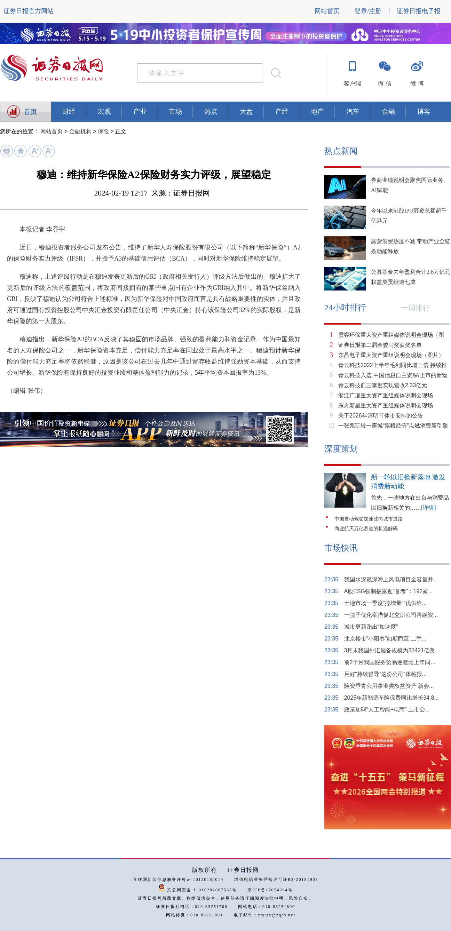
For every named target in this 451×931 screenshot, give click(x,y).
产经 (281, 111)
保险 (103, 131)
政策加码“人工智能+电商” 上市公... (387, 710)
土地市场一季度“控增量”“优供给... (385, 603)
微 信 (384, 83)
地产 (317, 111)
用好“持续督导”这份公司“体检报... (385, 674)
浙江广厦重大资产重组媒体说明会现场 (385, 395)
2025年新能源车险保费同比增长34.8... (391, 698)
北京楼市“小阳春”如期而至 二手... (385, 639)
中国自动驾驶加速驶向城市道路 (368, 519)
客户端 (352, 83)
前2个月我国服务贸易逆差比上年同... (389, 662)
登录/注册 (368, 11)
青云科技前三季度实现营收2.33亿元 (382, 385)
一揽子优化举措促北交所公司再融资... (391, 615)
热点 (210, 111)
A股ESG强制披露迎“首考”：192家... (388, 591)
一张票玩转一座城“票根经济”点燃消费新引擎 (393, 426)
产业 (140, 111)
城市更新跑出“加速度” (371, 627)
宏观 (104, 111)
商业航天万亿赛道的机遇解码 (366, 528)
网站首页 (327, 11)
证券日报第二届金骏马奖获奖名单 (380, 345)
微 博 (417, 83)
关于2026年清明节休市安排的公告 (380, 416)
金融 (388, 111)
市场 (175, 111)
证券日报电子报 (419, 11)
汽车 (352, 111)
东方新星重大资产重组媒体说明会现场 (385, 405)
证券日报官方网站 (28, 11)
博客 (423, 111)
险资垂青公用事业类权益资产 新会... (389, 686)
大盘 (246, 111)
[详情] (428, 508)
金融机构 (80, 131)
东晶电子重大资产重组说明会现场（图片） (391, 355)
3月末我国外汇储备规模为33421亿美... (392, 650)
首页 (30, 112)
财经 (69, 111)
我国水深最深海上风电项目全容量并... (391, 579)
